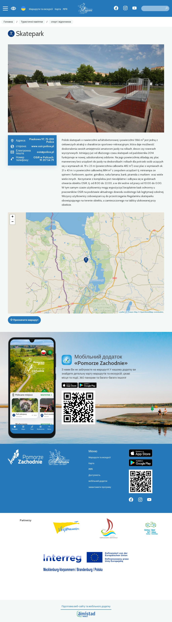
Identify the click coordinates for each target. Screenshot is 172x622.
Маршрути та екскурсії (41, 9)
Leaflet (121, 312)
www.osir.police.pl (42, 146)
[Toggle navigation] (5, 8)
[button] (86, 260)
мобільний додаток (98, 481)
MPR (65, 9)
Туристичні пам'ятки (32, 21)
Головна (8, 21)
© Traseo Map (132, 312)
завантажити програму (100, 487)
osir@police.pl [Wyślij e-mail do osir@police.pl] (45, 152)
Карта (58, 9)
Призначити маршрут (24, 319)
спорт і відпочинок (61, 21)
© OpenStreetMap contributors (150, 312)
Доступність (94, 475)
